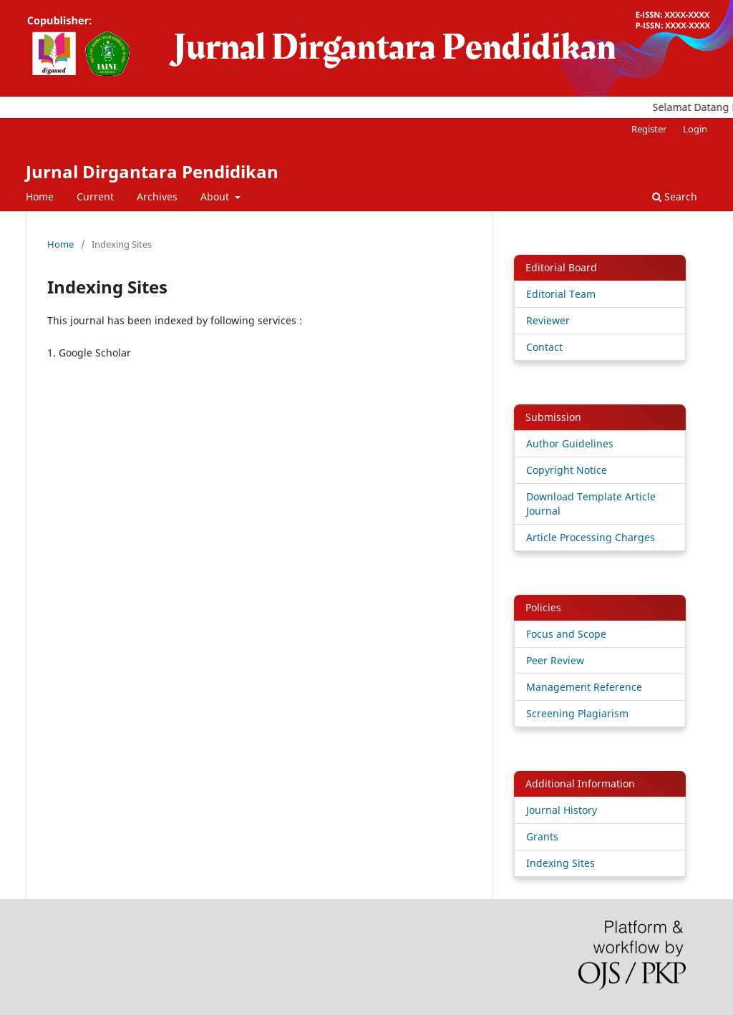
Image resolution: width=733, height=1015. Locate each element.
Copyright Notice (566, 470)
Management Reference (584, 687)
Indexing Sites (560, 863)
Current (95, 196)
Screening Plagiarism (577, 713)
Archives (157, 196)
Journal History (561, 810)
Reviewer (548, 320)
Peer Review (555, 660)
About (216, 196)
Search (674, 196)
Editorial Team (561, 294)
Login (695, 128)
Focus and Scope (566, 634)
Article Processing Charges (590, 537)
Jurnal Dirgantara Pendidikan (152, 171)
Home (40, 196)
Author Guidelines (569, 443)
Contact (544, 347)
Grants (542, 836)
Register (648, 128)
